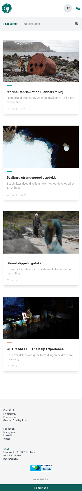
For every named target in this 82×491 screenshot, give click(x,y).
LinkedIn (8, 435)
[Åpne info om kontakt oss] (41, 487)
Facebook (8, 428)
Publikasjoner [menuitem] (31, 24)
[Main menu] (77, 8)
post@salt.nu (10, 458)
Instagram (9, 432)
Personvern (10, 417)
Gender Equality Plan (15, 420)
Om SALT (8, 410)
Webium (44, 479)
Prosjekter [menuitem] (10, 24)
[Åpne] (77, 24)
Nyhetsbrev (9, 413)
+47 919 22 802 (12, 455)
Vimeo (7, 438)
